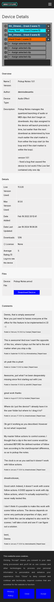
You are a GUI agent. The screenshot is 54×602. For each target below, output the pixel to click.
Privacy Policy (10, 593)
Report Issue (36, 332)
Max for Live (9, 4)
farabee (27, 398)
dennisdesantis (25, 92)
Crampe (28, 332)
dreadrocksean (30, 416)
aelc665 (29, 384)
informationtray (31, 353)
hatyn (26, 367)
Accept (43, 594)
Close (27, 594)
